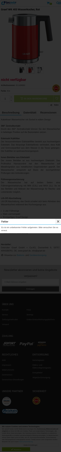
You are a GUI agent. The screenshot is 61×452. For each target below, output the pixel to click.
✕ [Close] (58, 221)
